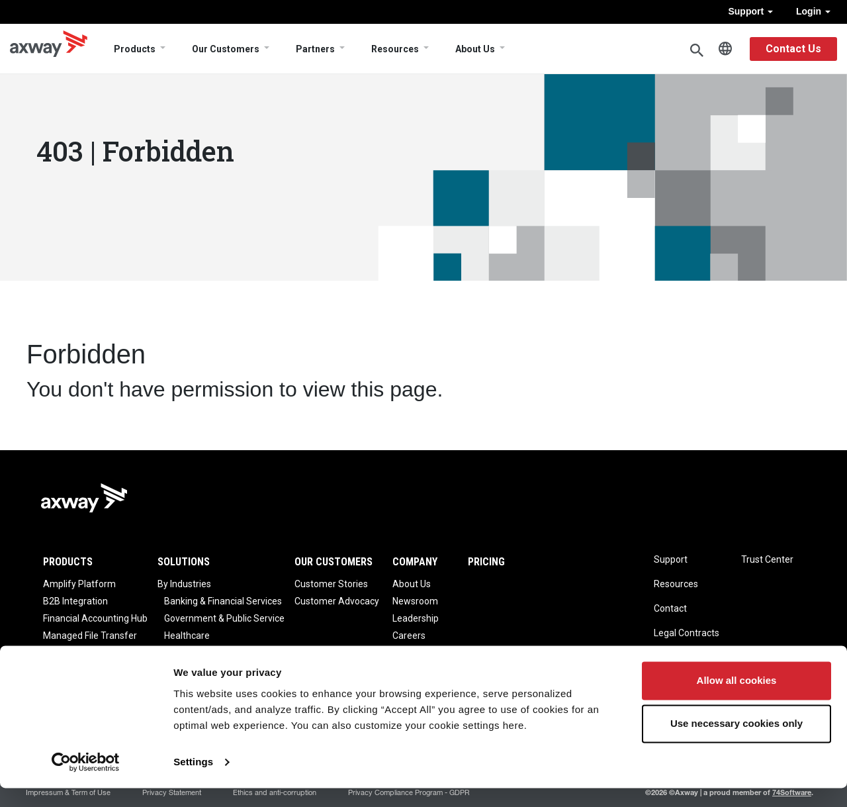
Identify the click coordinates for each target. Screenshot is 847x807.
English (725, 49)
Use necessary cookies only (736, 742)
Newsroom (415, 601)
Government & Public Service (224, 618)
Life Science (189, 652)
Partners (315, 49)
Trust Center (767, 559)
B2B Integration (75, 601)
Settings (193, 780)
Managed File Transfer (90, 635)
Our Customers (225, 49)
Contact (670, 608)
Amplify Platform (79, 584)
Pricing (486, 561)
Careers (408, 635)
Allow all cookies (737, 699)
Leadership (415, 618)
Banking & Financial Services (223, 601)
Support (750, 11)
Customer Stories (331, 584)
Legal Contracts (686, 633)
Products (135, 49)
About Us (475, 49)
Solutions (183, 561)
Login (813, 11)
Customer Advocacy (336, 601)
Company (414, 561)
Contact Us (793, 48)
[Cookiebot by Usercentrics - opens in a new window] (86, 781)
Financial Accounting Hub (95, 618)
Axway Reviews (425, 652)
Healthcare (187, 635)
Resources (395, 49)
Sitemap (672, 657)
